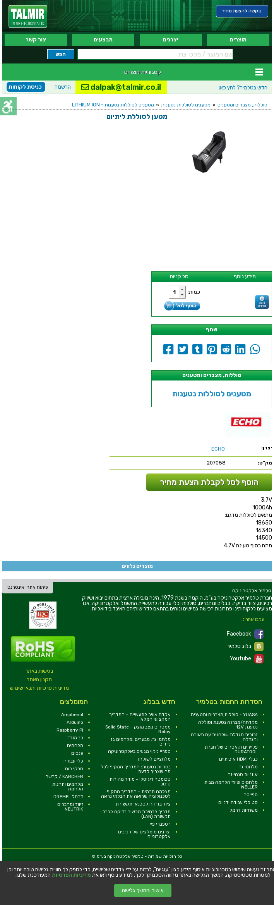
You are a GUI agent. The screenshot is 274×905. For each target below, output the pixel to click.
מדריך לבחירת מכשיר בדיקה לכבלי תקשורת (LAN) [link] (136, 814)
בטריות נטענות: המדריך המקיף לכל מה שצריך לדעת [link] (136, 769)
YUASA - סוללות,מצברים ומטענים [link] (224, 714)
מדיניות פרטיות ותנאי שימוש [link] (39, 688)
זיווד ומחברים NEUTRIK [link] (70, 807)
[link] (28, 16)
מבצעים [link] (103, 39)
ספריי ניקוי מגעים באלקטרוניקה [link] (139, 751)
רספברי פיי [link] (160, 824)
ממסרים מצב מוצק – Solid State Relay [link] (138, 729)
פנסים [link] (77, 753)
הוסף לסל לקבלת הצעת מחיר (209, 482)
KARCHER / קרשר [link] (64, 776)
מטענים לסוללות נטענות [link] (186, 105)
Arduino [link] (75, 722)
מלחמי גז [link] (248, 767)
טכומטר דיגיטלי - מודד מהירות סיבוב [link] (140, 781)
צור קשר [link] (36, 39)
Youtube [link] (247, 658)
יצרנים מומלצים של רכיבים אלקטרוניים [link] (144, 834)
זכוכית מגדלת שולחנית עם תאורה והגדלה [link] (224, 737)
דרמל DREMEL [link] (68, 796)
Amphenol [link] (72, 714)
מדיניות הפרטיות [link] (71, 875)
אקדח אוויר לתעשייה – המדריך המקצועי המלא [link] (140, 717)
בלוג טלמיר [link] (245, 646)
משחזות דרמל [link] (243, 810)
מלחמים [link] (75, 745)
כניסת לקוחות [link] (25, 87)
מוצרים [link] (238, 39)
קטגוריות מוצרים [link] (142, 72)
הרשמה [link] (63, 87)
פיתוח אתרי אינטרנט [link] (27, 587)
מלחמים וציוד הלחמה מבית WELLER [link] (231, 785)
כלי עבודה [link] (73, 761)
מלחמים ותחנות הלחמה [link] (67, 787)
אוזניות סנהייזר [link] (243, 774)
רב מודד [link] (75, 737)
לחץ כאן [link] (243, 87)
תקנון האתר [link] (39, 679)
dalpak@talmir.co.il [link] (121, 87)
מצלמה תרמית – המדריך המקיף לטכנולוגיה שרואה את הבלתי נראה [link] (136, 794)
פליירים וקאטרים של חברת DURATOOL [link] (231, 749)
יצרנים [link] (170, 39)
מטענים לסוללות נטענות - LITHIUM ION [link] (113, 105)
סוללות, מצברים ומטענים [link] (242, 105)
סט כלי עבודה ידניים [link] (238, 802)
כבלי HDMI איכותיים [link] (238, 759)
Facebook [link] (245, 634)
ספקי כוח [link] (74, 768)
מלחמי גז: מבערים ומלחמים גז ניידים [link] (141, 742)
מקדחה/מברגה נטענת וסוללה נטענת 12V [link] (228, 725)
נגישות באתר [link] (39, 671)
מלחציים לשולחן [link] (154, 759)
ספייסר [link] (251, 794)
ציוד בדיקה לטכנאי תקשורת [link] (143, 804)
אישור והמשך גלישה (143, 890)
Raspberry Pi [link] (70, 730)
